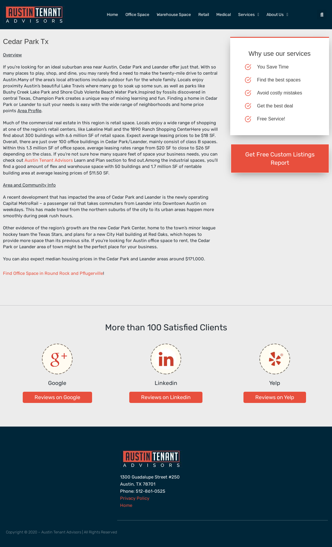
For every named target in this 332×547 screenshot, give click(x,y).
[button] (322, 14)
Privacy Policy (134, 498)
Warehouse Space (174, 14)
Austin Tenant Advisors (48, 160)
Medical (223, 14)
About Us (277, 15)
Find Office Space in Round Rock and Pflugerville (53, 273)
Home (112, 14)
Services (248, 15)
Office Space (137, 14)
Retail (203, 14)
